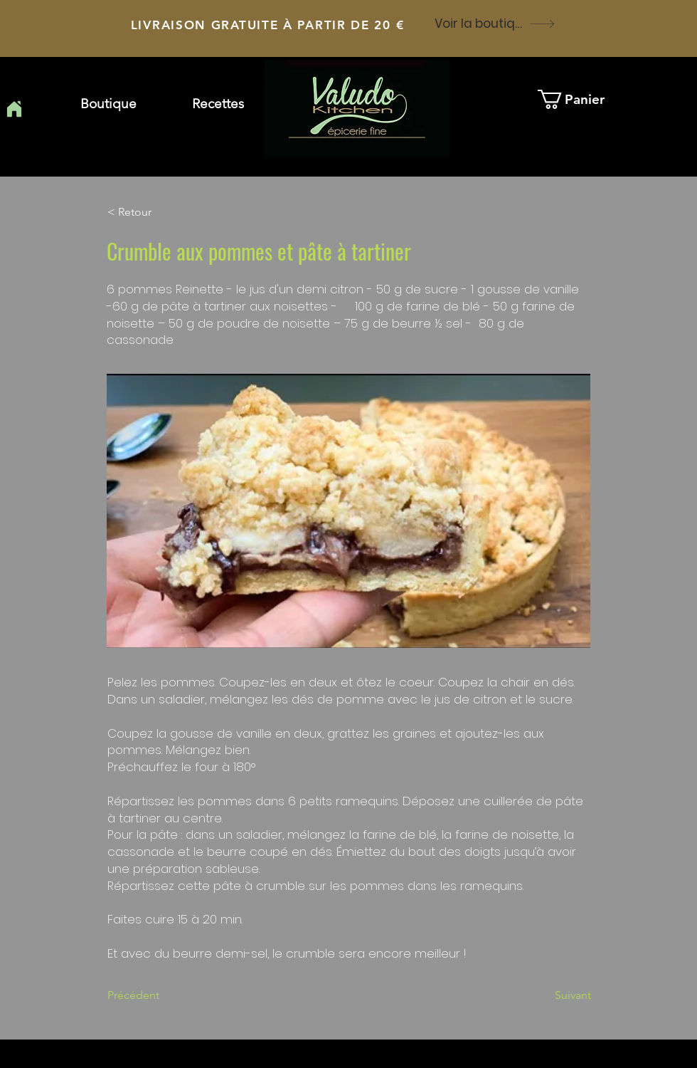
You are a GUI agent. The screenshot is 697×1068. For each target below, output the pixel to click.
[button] (218, 104)
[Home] (14, 109)
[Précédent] (154, 995)
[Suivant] (555, 995)
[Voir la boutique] (495, 23)
